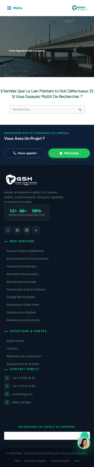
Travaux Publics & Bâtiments (25, 251)
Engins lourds (15, 341)
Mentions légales (35, 461)
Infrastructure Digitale (21, 312)
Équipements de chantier (23, 364)
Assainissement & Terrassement (28, 258)
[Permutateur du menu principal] (14, 8)
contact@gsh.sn (22, 394)
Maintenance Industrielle (23, 320)
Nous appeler (25, 153)
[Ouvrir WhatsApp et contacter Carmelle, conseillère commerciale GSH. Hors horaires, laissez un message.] (83, 442)
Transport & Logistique (21, 266)
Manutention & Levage (21, 282)
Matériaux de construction (24, 356)
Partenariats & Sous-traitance (26, 289)
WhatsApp (69, 153)
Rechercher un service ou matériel (47, 426)
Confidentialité (60, 461)
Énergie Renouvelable (21, 297)
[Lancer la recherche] (85, 436)
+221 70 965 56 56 (23, 378)
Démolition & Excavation (23, 274)
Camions (12, 348)
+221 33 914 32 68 (23, 386)
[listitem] (8, 230)
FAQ (17, 461)
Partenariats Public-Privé (23, 305)
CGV (76, 461)
